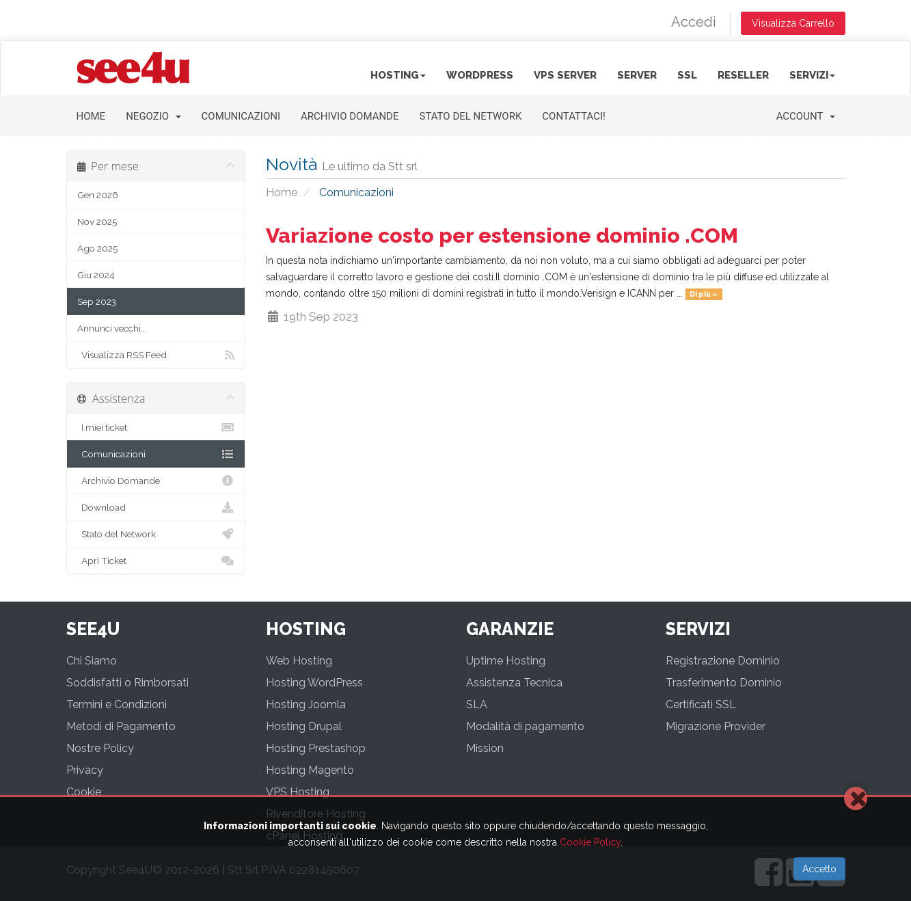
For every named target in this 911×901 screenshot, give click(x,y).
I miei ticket (156, 427)
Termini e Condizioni (116, 704)
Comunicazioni (241, 116)
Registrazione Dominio (723, 660)
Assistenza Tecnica (514, 682)
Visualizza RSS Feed (156, 355)
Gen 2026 (97, 194)
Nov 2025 (97, 221)
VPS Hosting (297, 791)
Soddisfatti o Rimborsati (127, 682)
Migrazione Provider (715, 726)
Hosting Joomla (306, 704)
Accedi (693, 22)
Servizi (812, 75)
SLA (476, 704)
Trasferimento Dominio (724, 682)
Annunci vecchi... (112, 328)
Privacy (84, 770)
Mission (485, 748)
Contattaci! (574, 116)
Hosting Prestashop (316, 748)
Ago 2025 (97, 248)
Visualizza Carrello (793, 23)
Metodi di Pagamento (121, 726)
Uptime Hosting (505, 660)
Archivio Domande (350, 116)
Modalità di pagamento (525, 726)
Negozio (153, 116)
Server (637, 75)
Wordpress (479, 75)
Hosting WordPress (314, 682)
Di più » (704, 294)
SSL (687, 75)
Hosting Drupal (304, 726)
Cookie (83, 791)
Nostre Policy (100, 748)
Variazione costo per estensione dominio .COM (502, 235)
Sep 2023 (96, 301)
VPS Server (565, 75)
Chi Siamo (91, 660)
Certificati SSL (701, 704)
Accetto (819, 868)
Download (156, 507)
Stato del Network (471, 116)
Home (91, 116)
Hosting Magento (310, 770)
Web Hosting (299, 660)
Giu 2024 (96, 274)
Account (805, 116)
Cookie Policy (590, 842)
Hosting (398, 75)
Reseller (743, 75)
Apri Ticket (156, 560)
